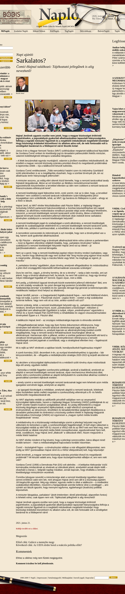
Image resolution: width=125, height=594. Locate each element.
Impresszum (42, 578)
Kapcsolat (89, 578)
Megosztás (21, 536)
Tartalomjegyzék (54, 578)
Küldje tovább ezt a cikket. (27, 529)
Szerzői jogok (79, 578)
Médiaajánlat (67, 578)
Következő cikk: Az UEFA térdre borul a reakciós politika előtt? (49, 545)
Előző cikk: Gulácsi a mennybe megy (35, 542)
